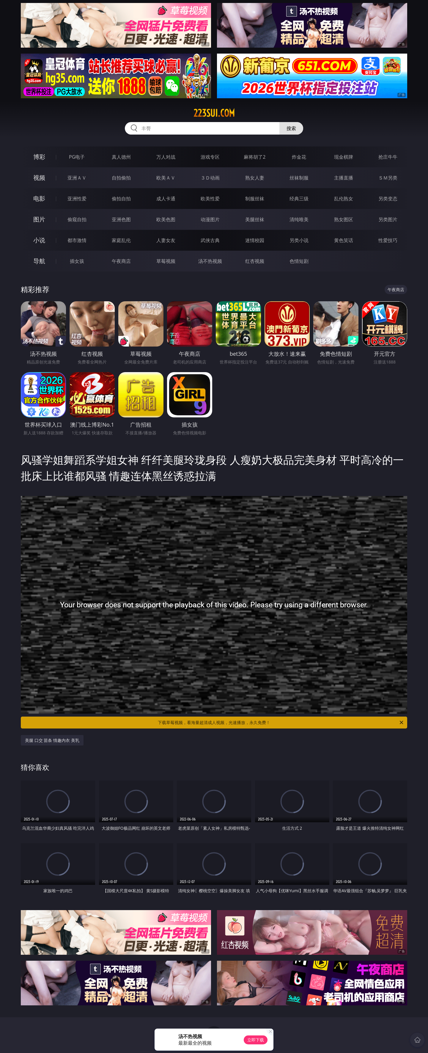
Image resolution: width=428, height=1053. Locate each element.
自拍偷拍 (121, 177)
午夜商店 (121, 261)
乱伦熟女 (343, 198)
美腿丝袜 (254, 219)
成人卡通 (165, 198)
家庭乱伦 (121, 240)
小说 (39, 240)
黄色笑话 (343, 240)
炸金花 (299, 157)
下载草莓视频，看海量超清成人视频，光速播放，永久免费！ (281, 722)
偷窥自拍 (76, 219)
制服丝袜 (254, 198)
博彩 (39, 157)
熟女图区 (343, 219)
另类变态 (387, 198)
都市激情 (76, 240)
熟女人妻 (254, 177)
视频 (39, 178)
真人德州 (121, 157)
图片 (39, 219)
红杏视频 (254, 261)
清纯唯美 (299, 219)
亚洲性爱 (76, 198)
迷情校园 (254, 240)
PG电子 (77, 157)
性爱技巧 (387, 240)
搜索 (291, 128)
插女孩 (77, 261)
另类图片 (387, 219)
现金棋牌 (343, 157)
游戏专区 (210, 157)
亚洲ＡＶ (76, 177)
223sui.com (214, 113)
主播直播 (343, 177)
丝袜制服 (299, 177)
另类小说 (299, 240)
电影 (39, 198)
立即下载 (255, 1040)
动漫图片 (210, 219)
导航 (39, 261)
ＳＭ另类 (387, 177)
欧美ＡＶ (165, 177)
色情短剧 (299, 261)
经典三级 (299, 198)
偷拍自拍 (121, 198)
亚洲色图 (121, 219)
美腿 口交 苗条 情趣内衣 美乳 (52, 740)
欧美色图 (165, 219)
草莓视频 (165, 261)
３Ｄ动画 (210, 177)
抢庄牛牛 (387, 157)
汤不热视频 (210, 261)
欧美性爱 (210, 198)
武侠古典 (210, 240)
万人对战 (165, 157)
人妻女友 (165, 240)
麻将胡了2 (254, 157)
